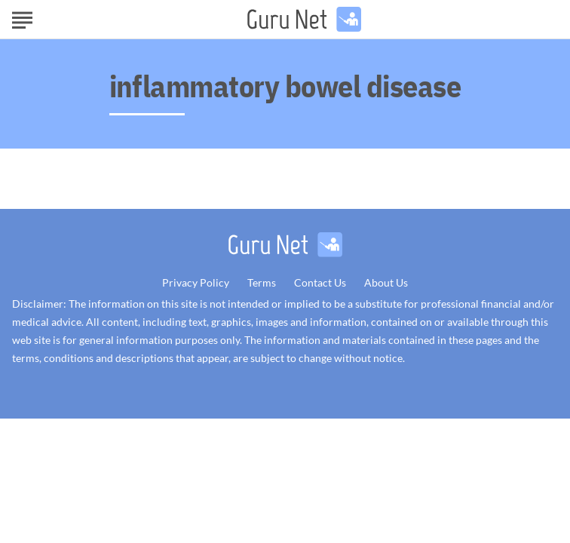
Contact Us (320, 282)
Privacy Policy (195, 282)
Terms (261, 282)
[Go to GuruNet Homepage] (304, 19)
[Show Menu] (22, 18)
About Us (386, 282)
